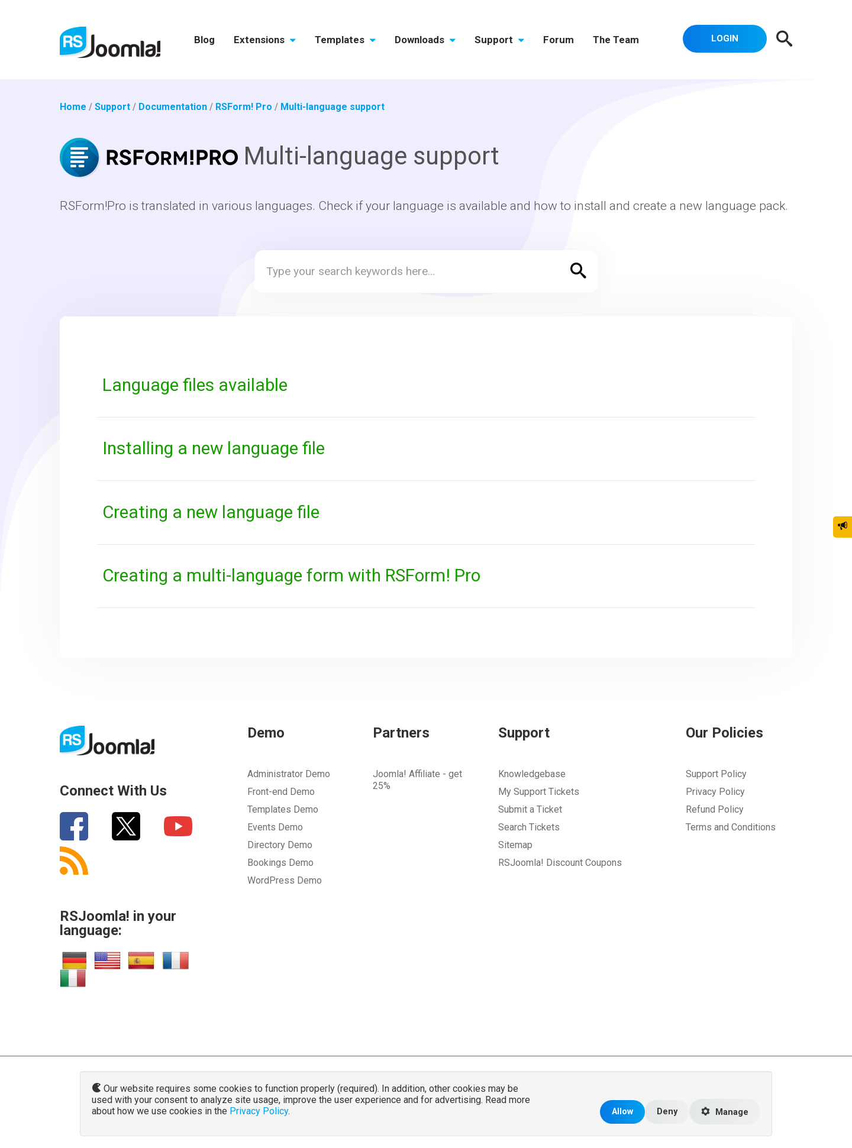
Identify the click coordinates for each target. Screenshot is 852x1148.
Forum (558, 40)
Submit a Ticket (530, 809)
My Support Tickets (538, 791)
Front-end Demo (281, 791)
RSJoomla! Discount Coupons (560, 862)
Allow (622, 1112)
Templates (345, 40)
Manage (724, 1112)
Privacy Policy (715, 791)
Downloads (425, 40)
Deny (667, 1112)
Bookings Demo (280, 862)
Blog (204, 40)
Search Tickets (529, 827)
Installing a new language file (213, 448)
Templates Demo (282, 809)
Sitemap (515, 845)
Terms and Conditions (731, 827)
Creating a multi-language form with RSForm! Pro (291, 575)
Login (724, 38)
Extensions (265, 40)
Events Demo (275, 827)
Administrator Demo (288, 774)
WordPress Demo (284, 880)
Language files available (195, 385)
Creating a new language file (211, 512)
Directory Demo (279, 845)
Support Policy (716, 774)
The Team (616, 40)
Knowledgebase (532, 774)
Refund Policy (715, 809)
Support (499, 40)
